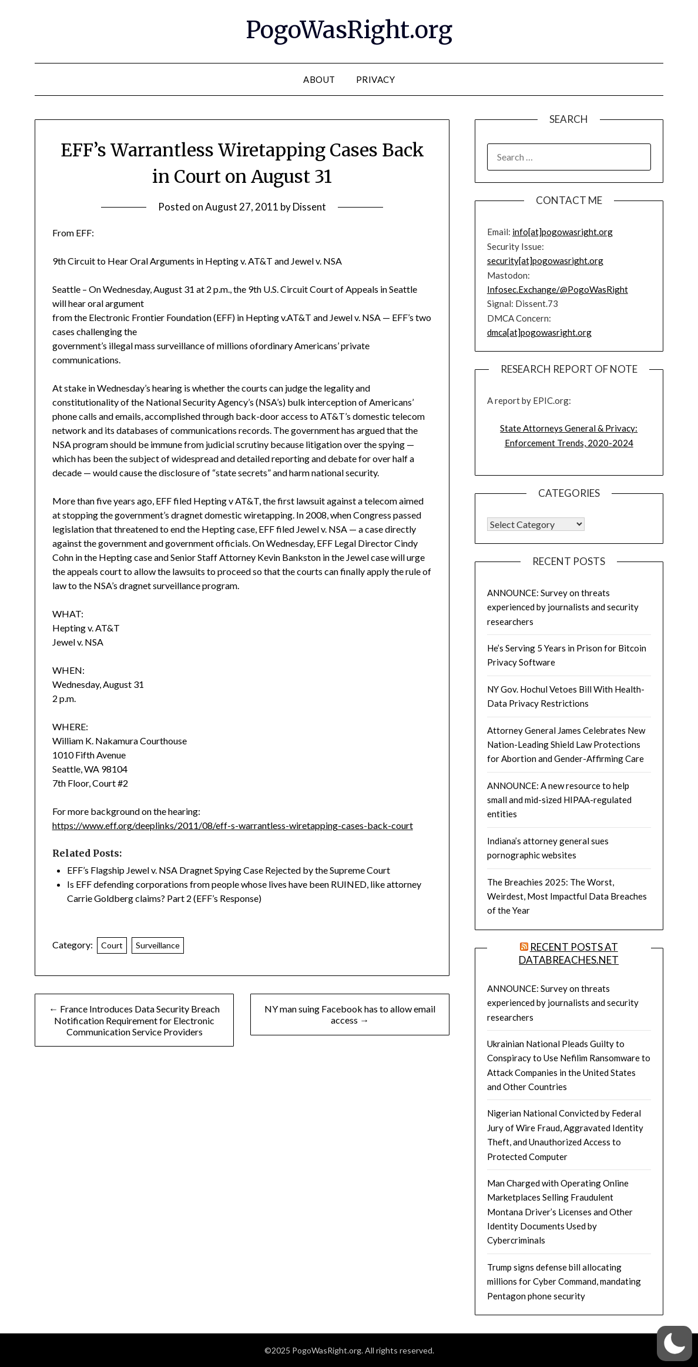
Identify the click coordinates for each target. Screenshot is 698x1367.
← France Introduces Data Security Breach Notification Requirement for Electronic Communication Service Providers (134, 1020)
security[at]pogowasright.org (545, 260)
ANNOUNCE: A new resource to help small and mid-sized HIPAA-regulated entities (559, 800)
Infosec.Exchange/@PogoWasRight (557, 289)
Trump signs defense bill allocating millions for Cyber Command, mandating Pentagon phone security (564, 1281)
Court (112, 945)
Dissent (309, 206)
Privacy (375, 79)
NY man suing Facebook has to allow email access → (349, 1014)
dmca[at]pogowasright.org (539, 332)
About (319, 79)
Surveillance (158, 945)
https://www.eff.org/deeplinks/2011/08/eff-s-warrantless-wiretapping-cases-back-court (232, 825)
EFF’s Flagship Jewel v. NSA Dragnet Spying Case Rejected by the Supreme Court (228, 869)
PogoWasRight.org (349, 30)
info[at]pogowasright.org (562, 231)
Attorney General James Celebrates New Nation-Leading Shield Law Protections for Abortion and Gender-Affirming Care (566, 744)
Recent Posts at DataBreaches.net (569, 953)
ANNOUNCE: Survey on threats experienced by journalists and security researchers (563, 607)
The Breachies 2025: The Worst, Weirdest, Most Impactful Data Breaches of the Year (567, 896)
